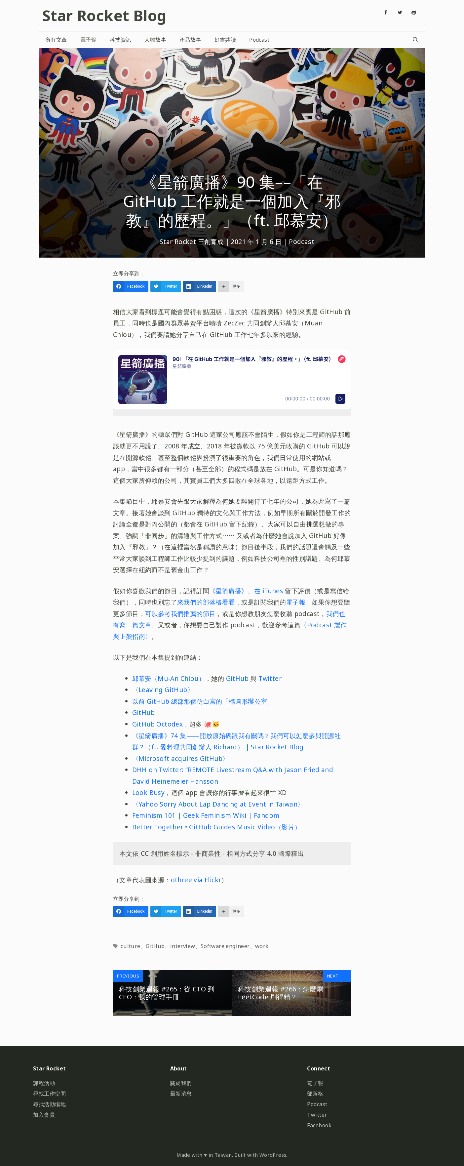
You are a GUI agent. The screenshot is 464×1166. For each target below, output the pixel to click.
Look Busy (148, 792)
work (262, 946)
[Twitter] (400, 12)
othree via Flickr (196, 879)
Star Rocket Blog (104, 15)
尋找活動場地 (49, 1104)
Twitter (270, 678)
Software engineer (225, 946)
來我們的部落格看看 (206, 602)
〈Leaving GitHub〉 (163, 689)
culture (130, 946)
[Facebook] (386, 12)
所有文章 (56, 39)
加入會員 (44, 1114)
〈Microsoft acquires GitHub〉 (180, 758)
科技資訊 (121, 39)
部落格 (315, 1093)
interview (182, 946)
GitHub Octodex (157, 724)
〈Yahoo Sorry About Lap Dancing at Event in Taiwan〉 (218, 804)
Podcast (259, 39)
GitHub (237, 678)
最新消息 (181, 1093)
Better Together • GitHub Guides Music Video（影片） (216, 826)
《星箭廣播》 (228, 590)
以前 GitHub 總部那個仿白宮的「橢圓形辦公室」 (203, 701)
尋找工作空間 (49, 1093)
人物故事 (155, 39)
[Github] (413, 12)
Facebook (319, 1125)
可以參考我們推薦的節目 (180, 613)
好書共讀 (225, 39)
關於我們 (181, 1083)
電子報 (88, 39)
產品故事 (190, 39)
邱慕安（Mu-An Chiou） (168, 678)
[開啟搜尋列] (415, 39)
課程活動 (44, 1083)
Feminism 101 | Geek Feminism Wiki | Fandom (206, 815)
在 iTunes (269, 590)
